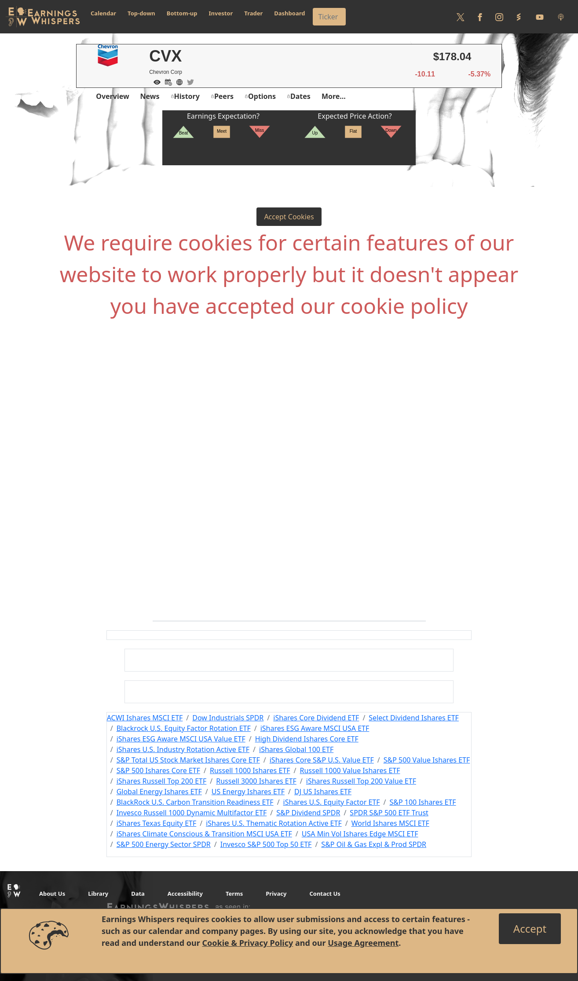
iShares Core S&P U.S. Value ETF (322, 760)
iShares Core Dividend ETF (316, 718)
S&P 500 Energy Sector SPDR (164, 844)
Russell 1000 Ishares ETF (250, 770)
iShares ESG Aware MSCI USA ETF (314, 728)
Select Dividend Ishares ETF (414, 718)
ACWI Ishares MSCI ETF (145, 718)
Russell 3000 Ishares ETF (256, 781)
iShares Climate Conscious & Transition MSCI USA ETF (204, 834)
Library (98, 893)
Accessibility (185, 893)
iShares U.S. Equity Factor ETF (331, 802)
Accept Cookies (289, 217)
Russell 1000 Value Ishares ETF (350, 770)
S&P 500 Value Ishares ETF (427, 760)
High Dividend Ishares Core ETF (307, 739)
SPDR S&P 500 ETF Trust (389, 813)
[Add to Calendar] (166, 81)
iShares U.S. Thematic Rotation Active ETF (274, 823)
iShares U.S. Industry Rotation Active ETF (183, 749)
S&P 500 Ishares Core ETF (158, 770)
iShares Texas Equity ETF (157, 823)
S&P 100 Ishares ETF (422, 802)
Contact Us (324, 893)
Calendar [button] (103, 13)
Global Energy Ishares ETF (159, 791)
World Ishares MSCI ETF (390, 823)
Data (138, 893)
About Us (52, 893)
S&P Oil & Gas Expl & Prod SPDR (373, 844)
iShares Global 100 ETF (296, 749)
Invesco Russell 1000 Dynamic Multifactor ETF (192, 813)
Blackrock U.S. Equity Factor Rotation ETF (184, 728)
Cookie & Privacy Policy (247, 942)
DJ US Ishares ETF (322, 791)
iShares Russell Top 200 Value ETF (361, 781)
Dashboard (289, 13)
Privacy (276, 893)
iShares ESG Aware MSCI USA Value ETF (181, 739)
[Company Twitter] (188, 81)
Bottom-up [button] (182, 13)
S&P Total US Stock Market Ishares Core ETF (188, 760)
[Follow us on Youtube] (539, 17)
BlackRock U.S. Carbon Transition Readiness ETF (195, 802)
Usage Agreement (363, 942)
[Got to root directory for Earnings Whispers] (42, 17)
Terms (234, 893)
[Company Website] (177, 81)
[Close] (530, 928)
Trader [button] (253, 13)
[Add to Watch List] (155, 81)
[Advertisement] (289, 422)
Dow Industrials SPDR (227, 718)
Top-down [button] (141, 13)
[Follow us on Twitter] (460, 17)
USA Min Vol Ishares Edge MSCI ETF (360, 834)
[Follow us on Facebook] (479, 17)
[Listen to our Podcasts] (560, 17)
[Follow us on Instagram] (499, 17)
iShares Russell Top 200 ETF (162, 781)
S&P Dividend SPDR (308, 813)
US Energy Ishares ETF (248, 791)
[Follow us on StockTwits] (518, 17)
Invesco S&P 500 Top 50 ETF (266, 844)
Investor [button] (221, 13)
